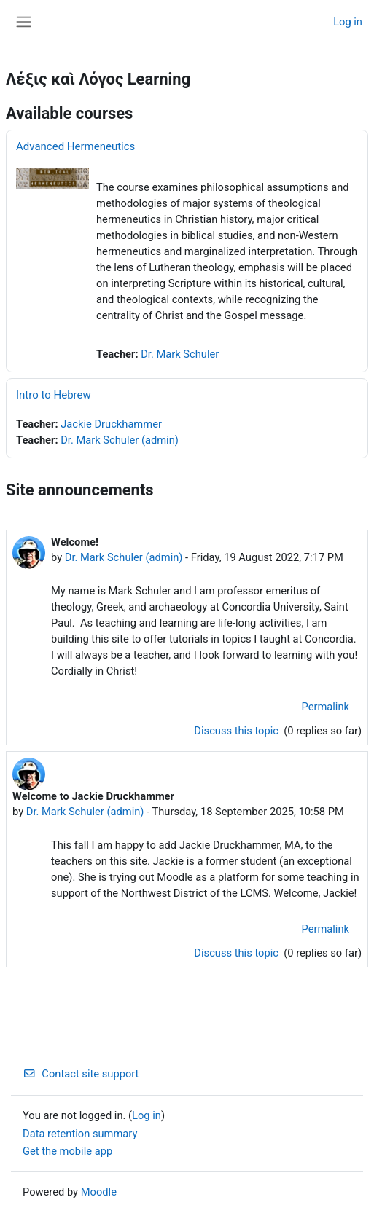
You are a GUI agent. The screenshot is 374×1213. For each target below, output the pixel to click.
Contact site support (81, 1073)
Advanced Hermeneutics (75, 146)
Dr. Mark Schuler (180, 354)
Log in (347, 21)
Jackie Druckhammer (111, 424)
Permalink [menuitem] (325, 706)
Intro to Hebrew (53, 394)
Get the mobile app (67, 1151)
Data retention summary (80, 1133)
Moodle (99, 1191)
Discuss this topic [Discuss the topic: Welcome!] (237, 730)
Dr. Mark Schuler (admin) (120, 440)
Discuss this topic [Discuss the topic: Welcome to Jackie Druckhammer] (237, 952)
